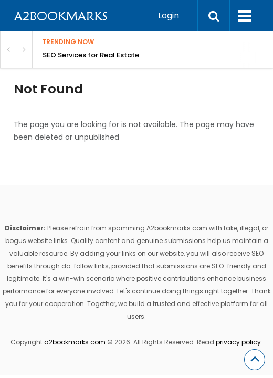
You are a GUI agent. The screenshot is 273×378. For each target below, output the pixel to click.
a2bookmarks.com (75, 342)
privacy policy (238, 342)
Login (168, 15)
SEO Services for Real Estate (91, 55)
